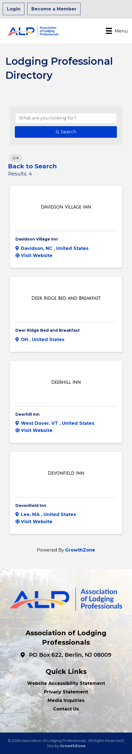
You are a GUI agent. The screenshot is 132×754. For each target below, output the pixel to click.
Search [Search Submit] (66, 131)
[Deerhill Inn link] (66, 382)
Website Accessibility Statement (66, 683)
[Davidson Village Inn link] (66, 207)
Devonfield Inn (30, 505)
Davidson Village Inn (36, 239)
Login (13, 9)
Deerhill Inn (27, 414)
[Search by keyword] (66, 118)
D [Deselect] (16, 158)
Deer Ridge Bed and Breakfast (47, 330)
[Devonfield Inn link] (66, 473)
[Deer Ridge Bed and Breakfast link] (66, 298)
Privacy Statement (66, 691)
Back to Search (32, 166)
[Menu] (117, 31)
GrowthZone (80, 550)
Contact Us (66, 709)
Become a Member (53, 9)
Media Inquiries (66, 700)
